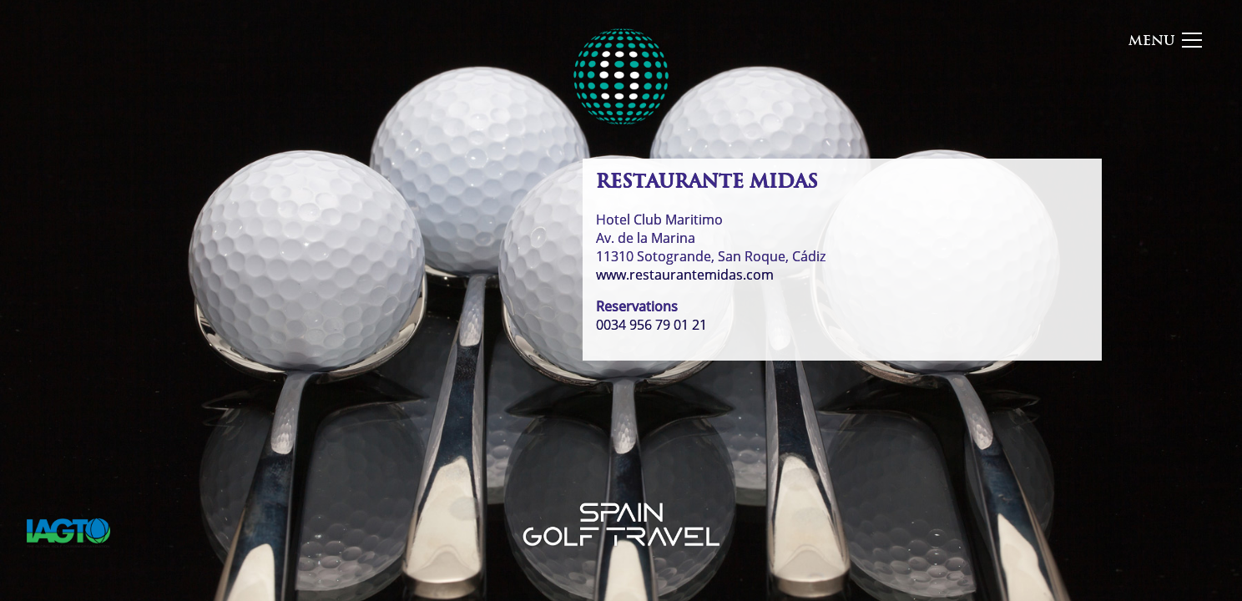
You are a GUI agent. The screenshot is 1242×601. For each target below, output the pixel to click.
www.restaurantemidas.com (685, 274)
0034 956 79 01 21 (651, 325)
